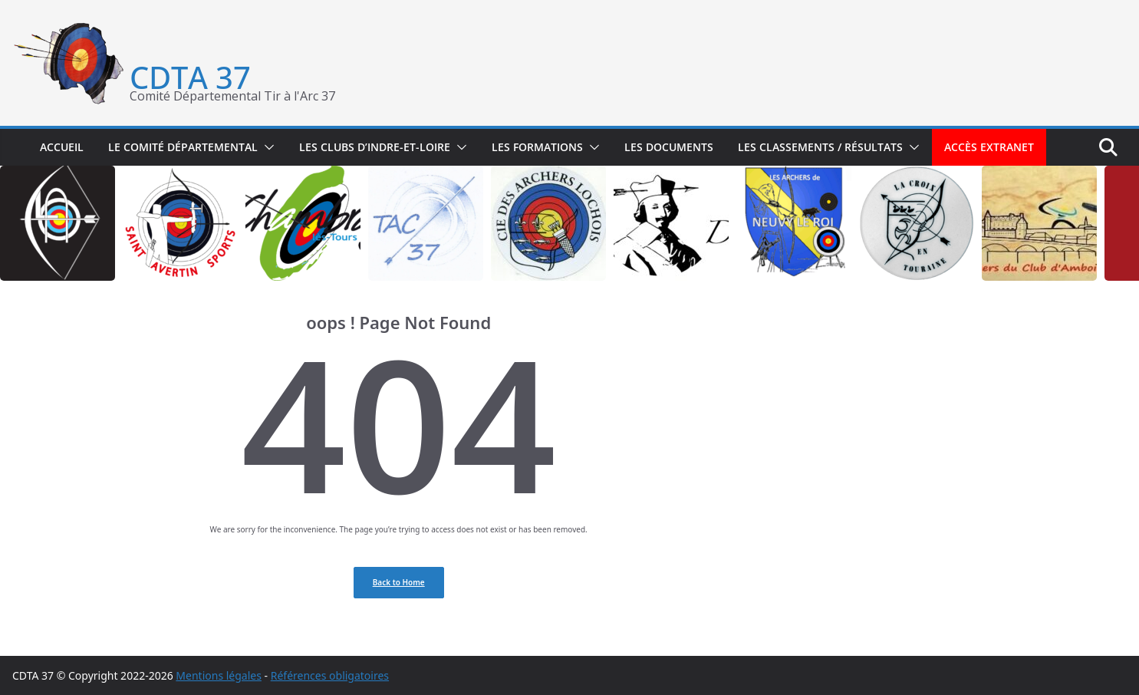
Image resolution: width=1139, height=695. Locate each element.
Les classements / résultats (820, 147)
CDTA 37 (190, 77)
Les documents (668, 147)
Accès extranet (989, 147)
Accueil (62, 147)
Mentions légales (219, 675)
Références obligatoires (330, 675)
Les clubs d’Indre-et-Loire (374, 147)
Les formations (537, 147)
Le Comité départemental (183, 147)
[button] (266, 147)
